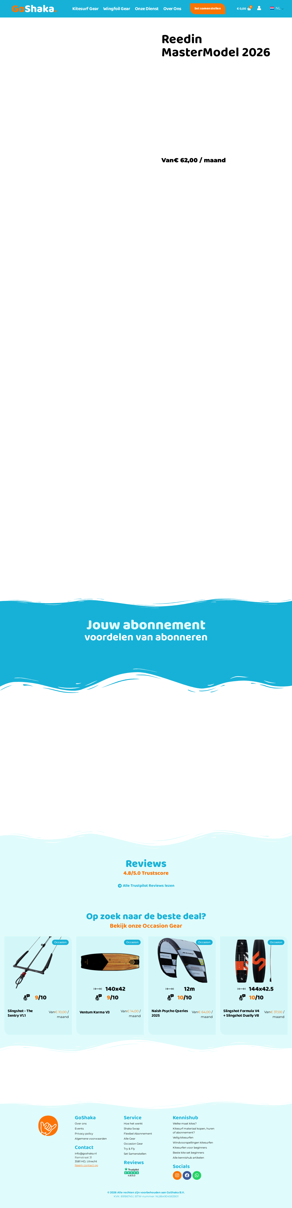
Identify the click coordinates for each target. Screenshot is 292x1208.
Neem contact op (86, 1165)
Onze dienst (147, 8)
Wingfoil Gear (116, 8)
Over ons (172, 8)
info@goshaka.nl (86, 1153)
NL (275, 8)
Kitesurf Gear (85, 8)
